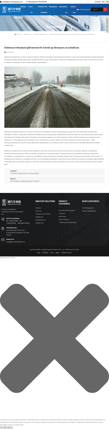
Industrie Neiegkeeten (41, 34)
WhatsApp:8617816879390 (37, 2)
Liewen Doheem (64, 219)
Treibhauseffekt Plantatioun (68, 222)
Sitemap (98, 2)
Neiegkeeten (53, 7)
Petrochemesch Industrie (67, 210)
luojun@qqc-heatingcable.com (11, 2)
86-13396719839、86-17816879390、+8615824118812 (18, 222)
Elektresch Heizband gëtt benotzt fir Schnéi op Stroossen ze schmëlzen (72, 34)
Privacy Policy (67, 253)
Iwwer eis (30, 9)
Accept (2, 427)
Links (57, 253)
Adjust (10, 427)
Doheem (23, 7)
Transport (62, 213)
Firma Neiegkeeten (88, 208)
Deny (6, 427)
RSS (103, 2)
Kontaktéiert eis (63, 9)
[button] (54, 339)
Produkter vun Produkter (42, 9)
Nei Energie (62, 216)
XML (107, 2)
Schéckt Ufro (73, 9)
